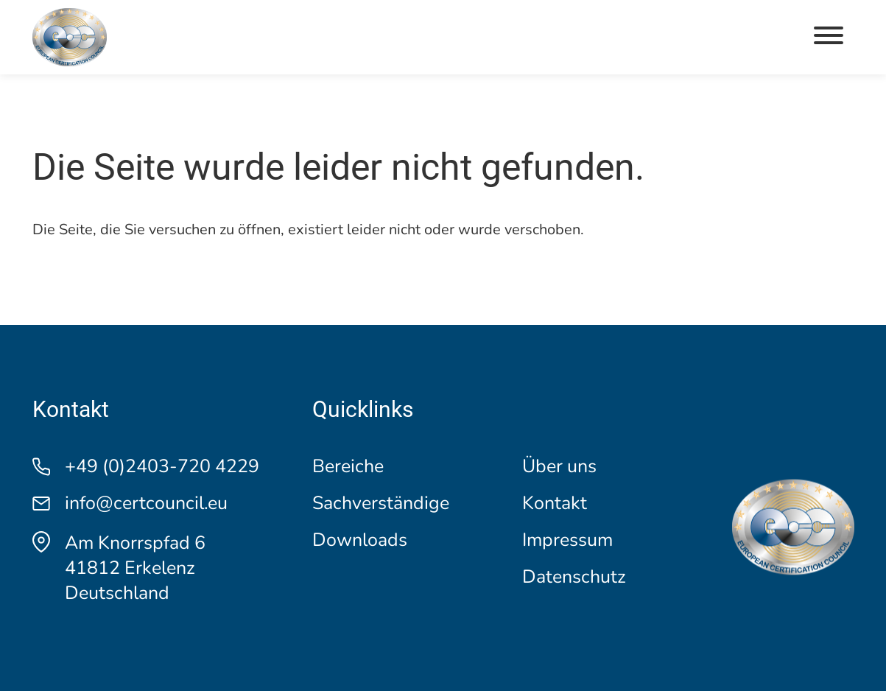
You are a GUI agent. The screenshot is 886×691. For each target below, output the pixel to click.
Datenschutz (574, 577)
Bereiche (348, 466)
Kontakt (554, 503)
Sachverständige (380, 503)
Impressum (567, 540)
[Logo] (69, 37)
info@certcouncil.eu (146, 503)
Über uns (559, 466)
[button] (828, 37)
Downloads (359, 540)
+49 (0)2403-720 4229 (162, 466)
